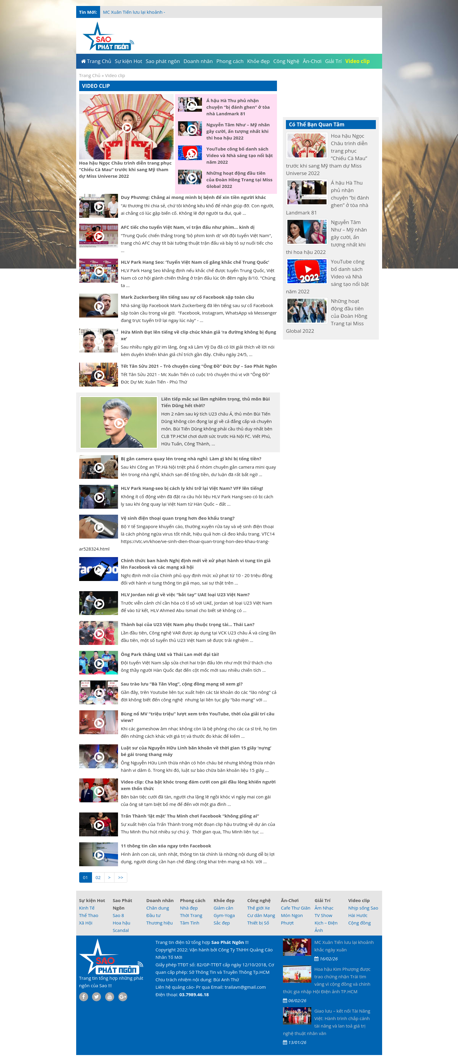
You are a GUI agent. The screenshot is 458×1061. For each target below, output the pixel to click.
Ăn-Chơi (289, 900)
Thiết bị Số (258, 923)
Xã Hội (86, 923)
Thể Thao (89, 915)
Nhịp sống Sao (363, 908)
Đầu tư (153, 915)
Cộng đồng (359, 923)
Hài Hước (357, 915)
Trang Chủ (90, 75)
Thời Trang (191, 915)
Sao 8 (118, 915)
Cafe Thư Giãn (295, 908)
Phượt (287, 923)
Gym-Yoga (224, 915)
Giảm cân (223, 908)
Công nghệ (259, 900)
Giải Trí (322, 900)
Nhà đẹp (189, 908)
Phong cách (192, 900)
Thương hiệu (159, 923)
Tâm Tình (189, 923)
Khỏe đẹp (224, 900)
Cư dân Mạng (261, 915)
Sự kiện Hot (92, 900)
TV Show (323, 915)
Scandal (121, 930)
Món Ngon (292, 915)
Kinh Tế (87, 908)
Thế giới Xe (258, 908)
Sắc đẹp (222, 923)
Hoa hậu (121, 923)
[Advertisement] (406, 119)
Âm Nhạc (324, 908)
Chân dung (157, 908)
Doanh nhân (160, 900)
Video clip (359, 900)
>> (120, 877)
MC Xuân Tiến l (118, 12)
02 (98, 877)
